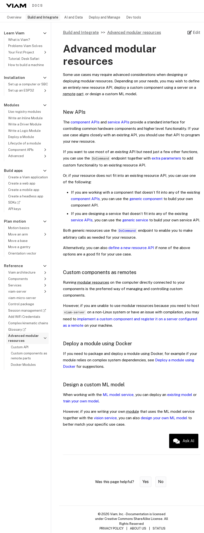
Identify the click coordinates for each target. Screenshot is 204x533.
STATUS (159, 528)
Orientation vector (22, 253)
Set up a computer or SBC (28, 84)
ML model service (118, 395)
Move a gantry (19, 247)
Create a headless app (25, 196)
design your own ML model (164, 418)
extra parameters (166, 158)
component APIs (85, 122)
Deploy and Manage (104, 17)
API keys (14, 209)
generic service (135, 220)
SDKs (15, 202)
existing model (179, 395)
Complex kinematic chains (28, 323)
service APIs (118, 122)
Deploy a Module (21, 137)
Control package (21, 304)
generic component (146, 199)
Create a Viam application (28, 177)
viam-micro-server (22, 298)
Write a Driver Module (24, 124)
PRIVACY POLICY (111, 528)
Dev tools (133, 17)
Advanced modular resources (134, 32)
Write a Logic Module (24, 131)
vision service (105, 418)
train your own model (81, 401)
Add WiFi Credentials (24, 317)
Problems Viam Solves (25, 46)
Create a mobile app (23, 190)
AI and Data (73, 17)
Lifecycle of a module (24, 143)
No (160, 481)
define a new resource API (131, 248)
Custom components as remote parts (29, 355)
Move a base (18, 241)
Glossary (17, 329)
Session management (27, 310)
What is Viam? (19, 40)
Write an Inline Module (25, 118)
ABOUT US (138, 528)
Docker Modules (23, 365)
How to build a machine (26, 65)
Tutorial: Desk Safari (23, 59)
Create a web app (21, 183)
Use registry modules (24, 112)
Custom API (19, 347)
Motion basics (18, 228)
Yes (146, 481)
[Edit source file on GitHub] (193, 33)
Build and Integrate (42, 17)
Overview (14, 17)
